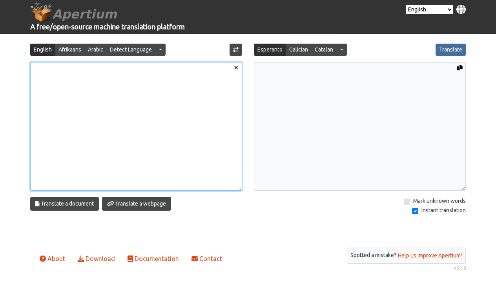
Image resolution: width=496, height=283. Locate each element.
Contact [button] (206, 258)
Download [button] (96, 258)
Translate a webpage (136, 203)
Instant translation (443, 210)
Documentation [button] (153, 258)
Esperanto (270, 49)
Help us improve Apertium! (430, 255)
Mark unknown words (439, 201)
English (43, 49)
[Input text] (136, 126)
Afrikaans (69, 49)
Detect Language (131, 49)
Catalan (324, 49)
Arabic (95, 49)
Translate (450, 49)
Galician (298, 49)
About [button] (52, 258)
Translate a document (64, 203)
